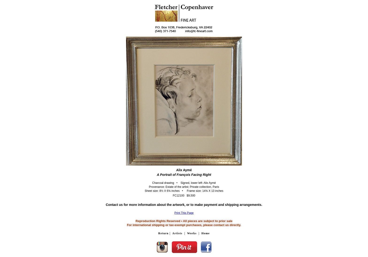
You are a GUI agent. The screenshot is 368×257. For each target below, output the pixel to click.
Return (163, 233)
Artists (177, 233)
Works (192, 233)
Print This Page (184, 213)
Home (205, 233)
